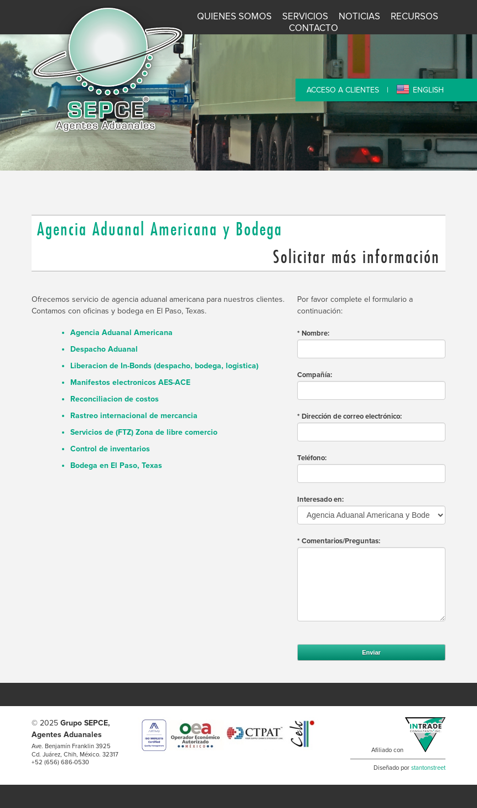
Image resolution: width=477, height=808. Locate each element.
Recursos (414, 16)
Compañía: (314, 374)
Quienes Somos (234, 16)
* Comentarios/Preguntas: (338, 541)
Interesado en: (320, 499)
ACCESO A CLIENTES (343, 90)
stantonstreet (428, 767)
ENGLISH (428, 90)
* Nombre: (313, 333)
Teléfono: (311, 458)
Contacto (313, 28)
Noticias (359, 16)
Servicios (305, 16)
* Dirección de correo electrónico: (349, 416)
